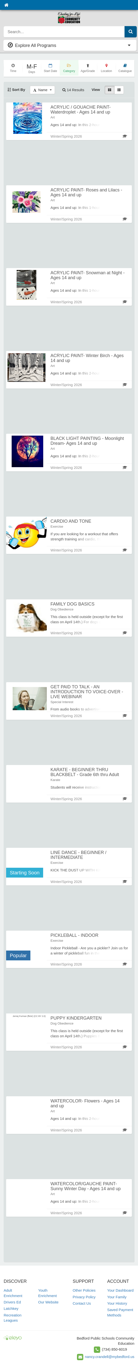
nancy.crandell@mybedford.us (109, 1357)
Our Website (48, 1302)
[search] (64, 31)
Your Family (116, 1297)
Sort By (16, 89)
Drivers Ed (12, 1302)
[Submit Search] (131, 31)
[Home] (6, 5)
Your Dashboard (120, 1290)
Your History (117, 1303)
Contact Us (82, 1303)
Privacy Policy (84, 1297)
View (96, 89)
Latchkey (11, 1308)
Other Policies (84, 1290)
